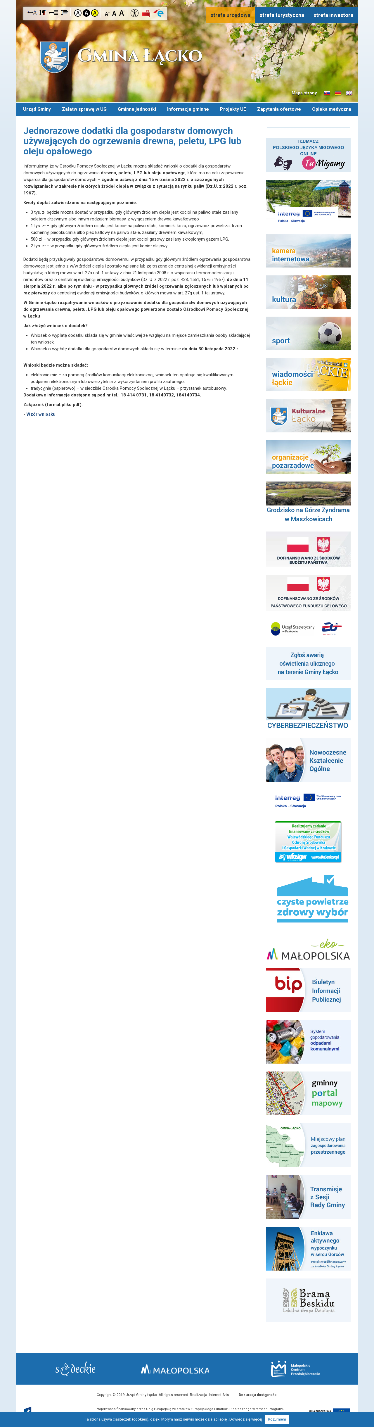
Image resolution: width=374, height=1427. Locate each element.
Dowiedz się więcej (245, 1419)
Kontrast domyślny (78, 13)
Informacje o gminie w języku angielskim (349, 93)
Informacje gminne (188, 109)
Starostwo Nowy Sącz (79, 1368)
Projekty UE (233, 109)
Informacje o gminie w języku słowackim (326, 93)
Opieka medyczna (331, 109)
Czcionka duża (122, 12)
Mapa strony (304, 93)
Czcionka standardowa (115, 12)
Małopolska (185, 1367)
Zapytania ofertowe (279, 109)
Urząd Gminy (37, 109)
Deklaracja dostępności (258, 1394)
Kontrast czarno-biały (86, 13)
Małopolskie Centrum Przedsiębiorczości (292, 1368)
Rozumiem (277, 1419)
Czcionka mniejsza (107, 12)
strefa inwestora (333, 15)
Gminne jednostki (137, 109)
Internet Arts (219, 1394)
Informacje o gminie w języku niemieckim (338, 93)
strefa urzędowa (230, 15)
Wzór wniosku (41, 413)
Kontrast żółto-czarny (94, 13)
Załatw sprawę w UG (84, 109)
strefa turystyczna (282, 15)
